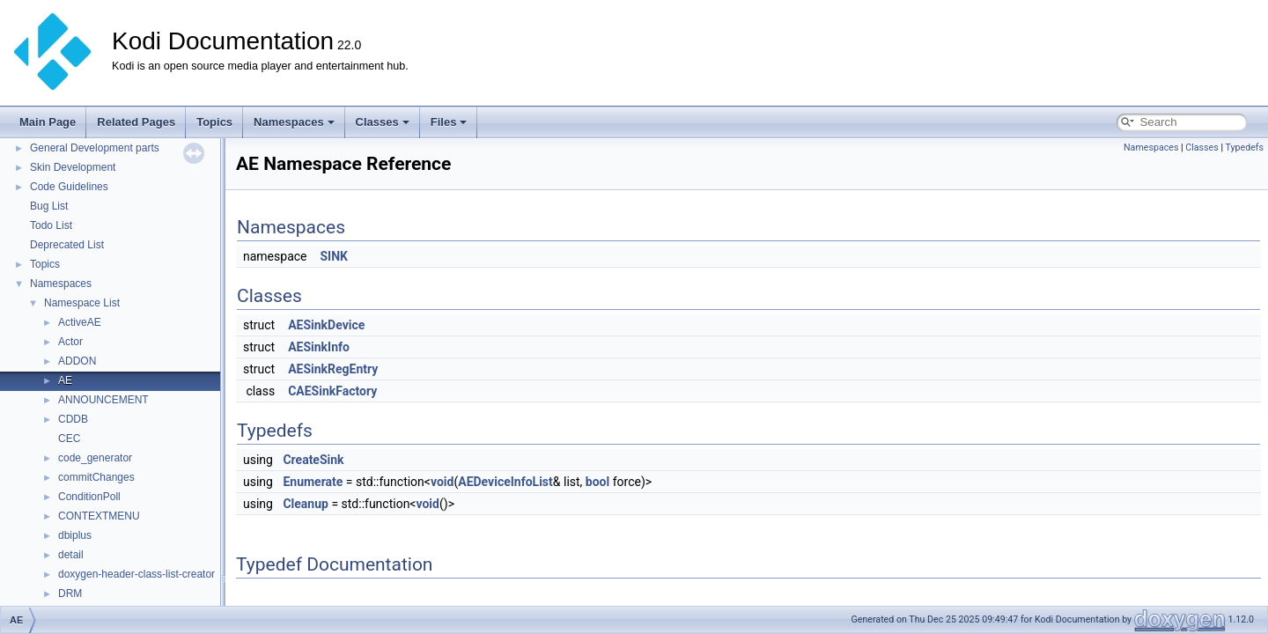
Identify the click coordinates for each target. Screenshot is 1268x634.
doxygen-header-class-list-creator (136, 574)
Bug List (49, 206)
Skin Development (72, 167)
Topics (214, 122)
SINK (334, 256)
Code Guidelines (69, 187)
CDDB (73, 419)
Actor (70, 341)
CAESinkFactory (332, 391)
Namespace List (82, 303)
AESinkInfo (319, 347)
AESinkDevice (326, 325)
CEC (69, 438)
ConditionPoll (89, 496)
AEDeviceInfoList (505, 482)
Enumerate (313, 482)
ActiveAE (79, 322)
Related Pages (136, 122)
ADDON (77, 361)
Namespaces (294, 122)
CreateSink (313, 460)
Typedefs (1244, 147)
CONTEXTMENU (99, 516)
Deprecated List (67, 245)
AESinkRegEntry (333, 369)
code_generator (95, 458)
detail (71, 555)
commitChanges (96, 477)
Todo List (51, 225)
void (442, 482)
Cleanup (305, 504)
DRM (70, 593)
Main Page (47, 122)
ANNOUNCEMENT (103, 400)
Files (449, 122)
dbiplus (75, 535)
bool (597, 482)
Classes (382, 122)
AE (65, 380)
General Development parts (94, 148)
